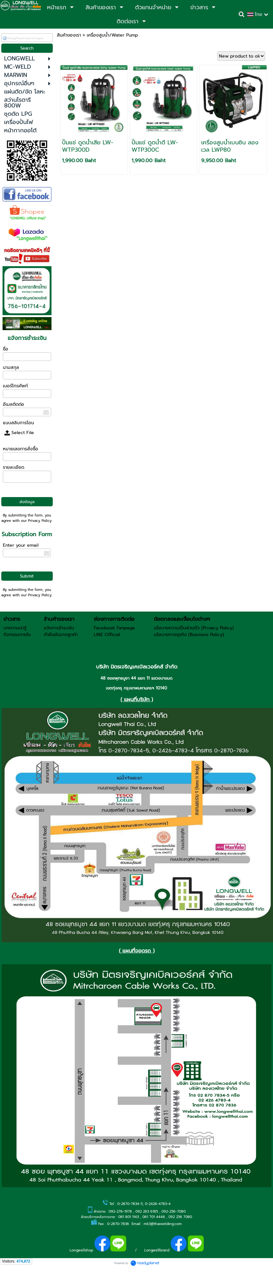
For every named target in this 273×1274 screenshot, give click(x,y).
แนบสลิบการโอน (18, 422)
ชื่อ (5, 349)
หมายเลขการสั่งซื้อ (20, 449)
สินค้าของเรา (69, 35)
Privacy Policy (40, 520)
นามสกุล (11, 367)
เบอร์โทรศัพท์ (15, 386)
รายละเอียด (13, 467)
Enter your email (20, 545)
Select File (19, 432)
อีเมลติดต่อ (13, 404)
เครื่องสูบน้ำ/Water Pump (112, 35)
